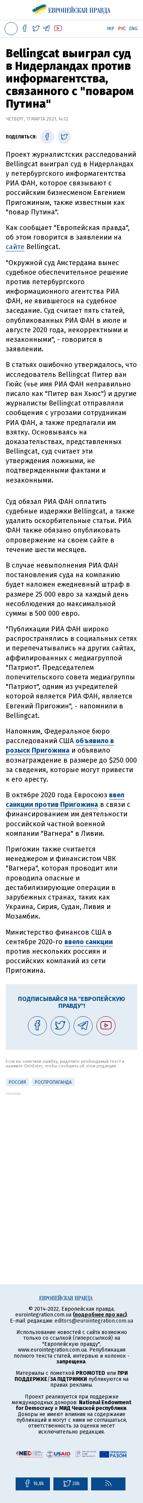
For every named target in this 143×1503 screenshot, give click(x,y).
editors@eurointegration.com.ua (94, 1321)
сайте (15, 247)
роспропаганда (53, 1082)
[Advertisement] (71, 1167)
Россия (17, 1082)
